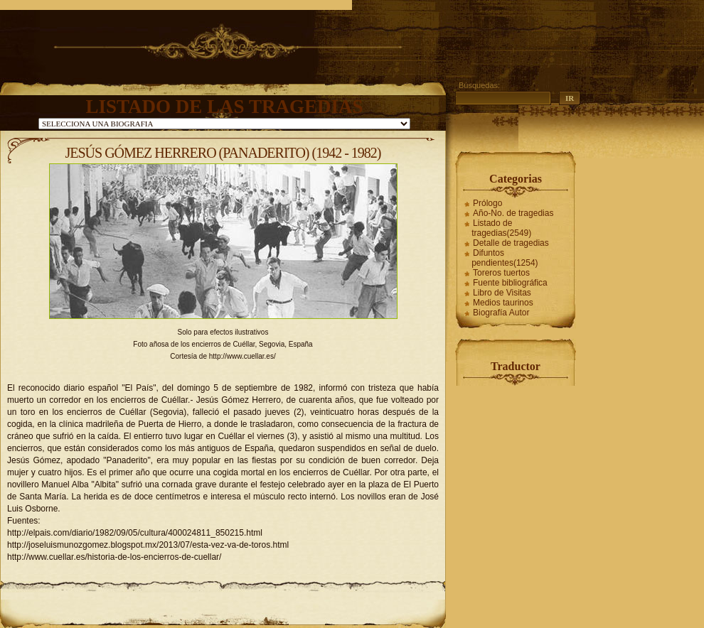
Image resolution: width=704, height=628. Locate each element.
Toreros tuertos (501, 273)
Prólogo (487, 203)
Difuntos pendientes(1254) (504, 258)
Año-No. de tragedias (513, 213)
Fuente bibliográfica (510, 283)
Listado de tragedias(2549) (501, 228)
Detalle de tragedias (511, 243)
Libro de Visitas (502, 293)
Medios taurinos (503, 303)
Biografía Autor (501, 313)
